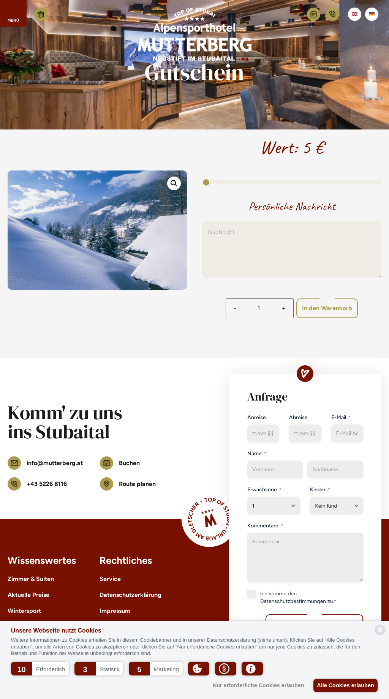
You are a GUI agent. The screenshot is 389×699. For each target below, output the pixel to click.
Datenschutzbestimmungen (293, 601)
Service (110, 578)
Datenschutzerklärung (130, 594)
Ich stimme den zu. (298, 597)
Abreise (298, 417)
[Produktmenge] (257, 308)
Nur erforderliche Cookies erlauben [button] (255, 685)
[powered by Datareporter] (380, 630)
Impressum (115, 610)
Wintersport (24, 610)
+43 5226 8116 (332, 14)
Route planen (128, 484)
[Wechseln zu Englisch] (354, 14)
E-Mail (341, 417)
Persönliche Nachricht (291, 206)
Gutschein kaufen (40, 14)
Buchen (313, 14)
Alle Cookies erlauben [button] (344, 685)
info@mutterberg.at (45, 463)
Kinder (320, 489)
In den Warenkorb (330, 308)
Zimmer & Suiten (31, 578)
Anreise (256, 417)
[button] (40, 668)
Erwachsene (264, 489)
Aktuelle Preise (28, 594)
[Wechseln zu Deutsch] (371, 14)
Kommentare (265, 525)
